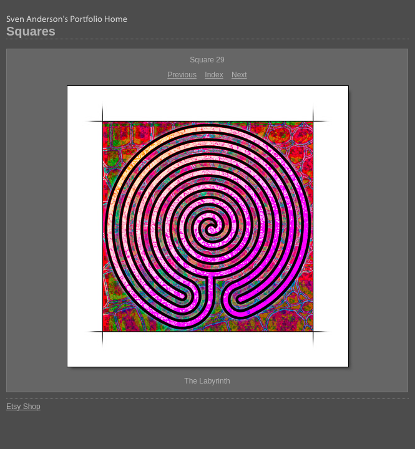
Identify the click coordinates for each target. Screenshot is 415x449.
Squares (31, 31)
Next (239, 74)
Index (214, 74)
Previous (182, 74)
